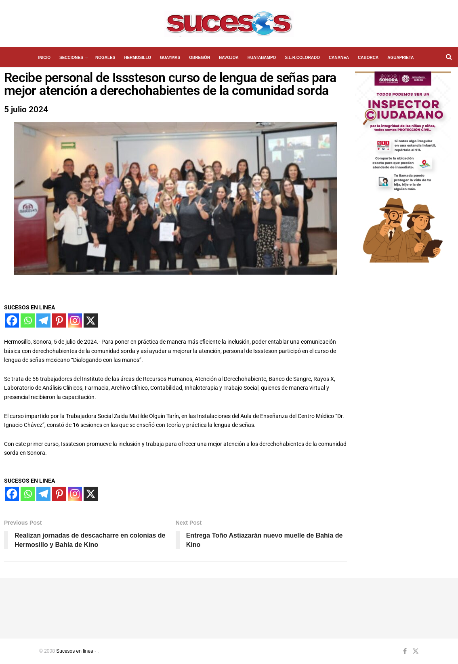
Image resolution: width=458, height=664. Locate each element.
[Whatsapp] (28, 320)
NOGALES (105, 57)
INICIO (44, 57)
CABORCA (368, 57)
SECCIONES (71, 57)
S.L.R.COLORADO (302, 57)
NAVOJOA (229, 57)
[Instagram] (75, 320)
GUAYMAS (170, 57)
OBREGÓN (199, 57)
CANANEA (339, 57)
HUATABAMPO (262, 57)
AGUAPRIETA (400, 57)
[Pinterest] (59, 320)
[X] (91, 320)
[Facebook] (12, 320)
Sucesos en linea (74, 651)
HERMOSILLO (137, 57)
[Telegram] (43, 320)
